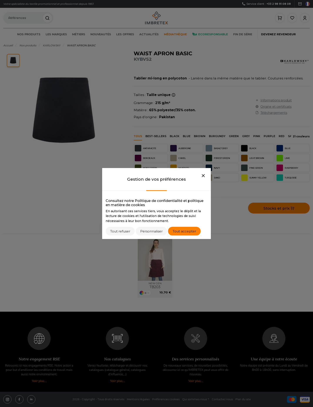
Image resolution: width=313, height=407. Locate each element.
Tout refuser (120, 231)
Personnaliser (151, 231)
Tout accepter (184, 231)
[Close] (203, 176)
